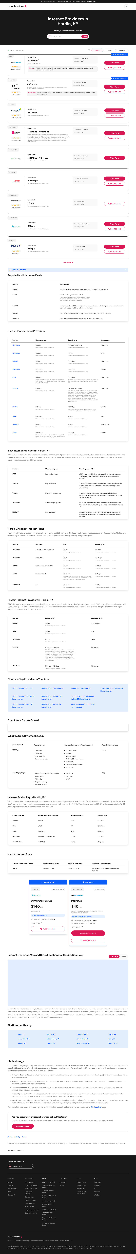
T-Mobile (15, 388)
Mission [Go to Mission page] (10, 1185)
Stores (123, 956)
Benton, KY (51, 1034)
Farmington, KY (23, 1039)
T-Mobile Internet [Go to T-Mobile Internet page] (31, 1188)
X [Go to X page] (94, 1188)
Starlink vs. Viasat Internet (80, 688)
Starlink (14, 407)
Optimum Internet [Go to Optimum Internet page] (31, 1213)
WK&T (14, 416)
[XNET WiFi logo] (16, 227)
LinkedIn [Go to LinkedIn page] (97, 1185)
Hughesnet (16, 369)
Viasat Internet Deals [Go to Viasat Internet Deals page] (49, 1209)
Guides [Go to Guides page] (62, 1185)
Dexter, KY (112, 1034)
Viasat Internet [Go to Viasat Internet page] (30, 1203)
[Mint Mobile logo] (16, 158)
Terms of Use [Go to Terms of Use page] (81, 1185)
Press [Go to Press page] (10, 1192)
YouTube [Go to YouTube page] (97, 1192)
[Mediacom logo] (16, 201)
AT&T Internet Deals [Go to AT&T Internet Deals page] (48, 1182)
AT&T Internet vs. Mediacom (22, 688)
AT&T (14, 377)
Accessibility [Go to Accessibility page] (81, 1188)
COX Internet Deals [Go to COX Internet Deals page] (48, 1201)
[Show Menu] (126, 6)
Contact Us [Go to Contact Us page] (11, 1195)
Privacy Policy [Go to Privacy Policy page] (81, 1182)
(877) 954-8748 (114, 251)
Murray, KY (51, 1043)
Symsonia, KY (113, 1043)
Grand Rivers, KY (83, 1039)
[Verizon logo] (16, 181)
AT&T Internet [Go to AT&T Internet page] (29, 1182)
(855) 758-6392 (114, 229)
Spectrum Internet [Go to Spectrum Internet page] (31, 1185)
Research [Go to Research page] (63, 1182)
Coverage (114, 956)
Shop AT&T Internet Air (88, 933)
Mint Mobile (16, 345)
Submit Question (22, 1126)
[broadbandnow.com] (17, 6)
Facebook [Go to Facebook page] (97, 1182)
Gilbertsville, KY (53, 1039)
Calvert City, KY (83, 1034)
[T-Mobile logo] (16, 133)
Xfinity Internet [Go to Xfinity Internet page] (30, 1206)
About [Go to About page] (10, 1182)
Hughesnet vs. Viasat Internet (52, 688)
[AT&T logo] (16, 62)
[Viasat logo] (16, 110)
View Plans (114, 63)
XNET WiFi (15, 424)
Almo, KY (21, 1034)
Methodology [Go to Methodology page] (12, 1188)
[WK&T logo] (16, 246)
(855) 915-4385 (114, 204)
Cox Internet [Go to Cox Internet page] (29, 1197)
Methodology (96, 1107)
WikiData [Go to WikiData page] (97, 1195)
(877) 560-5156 (114, 183)
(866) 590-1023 (114, 68)
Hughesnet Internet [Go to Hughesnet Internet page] (31, 1210)
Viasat (14, 432)
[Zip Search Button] (84, 36)
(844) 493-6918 (114, 92)
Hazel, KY (111, 1039)
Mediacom (16, 353)
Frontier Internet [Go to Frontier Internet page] (30, 1200)
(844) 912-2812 (115, 115)
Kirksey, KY (22, 1043)
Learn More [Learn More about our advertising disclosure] (92, 1)
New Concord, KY (83, 1043)
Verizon (14, 361)
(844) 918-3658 (114, 138)
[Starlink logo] (16, 86)
